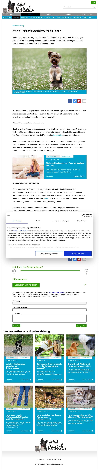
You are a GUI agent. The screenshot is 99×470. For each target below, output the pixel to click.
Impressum (41, 459)
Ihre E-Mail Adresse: (19, 307)
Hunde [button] (30, 14)
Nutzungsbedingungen (57, 293)
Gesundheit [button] (24, 17)
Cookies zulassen (78, 253)
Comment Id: (17, 301)
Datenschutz (51, 459)
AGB (59, 459)
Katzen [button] (49, 14)
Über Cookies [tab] (82, 221)
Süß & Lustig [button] (7, 17)
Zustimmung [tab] (16, 221)
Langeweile (57, 135)
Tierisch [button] (68, 14)
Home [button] (12, 14)
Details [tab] (38, 221)
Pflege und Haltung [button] (36, 17)
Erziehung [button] (16, 17)
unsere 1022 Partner (20, 231)
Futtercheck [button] (87, 14)
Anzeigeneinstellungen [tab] (60, 221)
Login (93, 2)
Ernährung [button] (47, 17)
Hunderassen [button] (77, 17)
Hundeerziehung (18, 26)
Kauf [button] (53, 17)
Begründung (16, 314)
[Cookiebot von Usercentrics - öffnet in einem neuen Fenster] (83, 215)
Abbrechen (16, 326)
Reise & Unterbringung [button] (64, 17)
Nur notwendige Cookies (49, 253)
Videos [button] (85, 17)
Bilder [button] (90, 17)
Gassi (46, 198)
